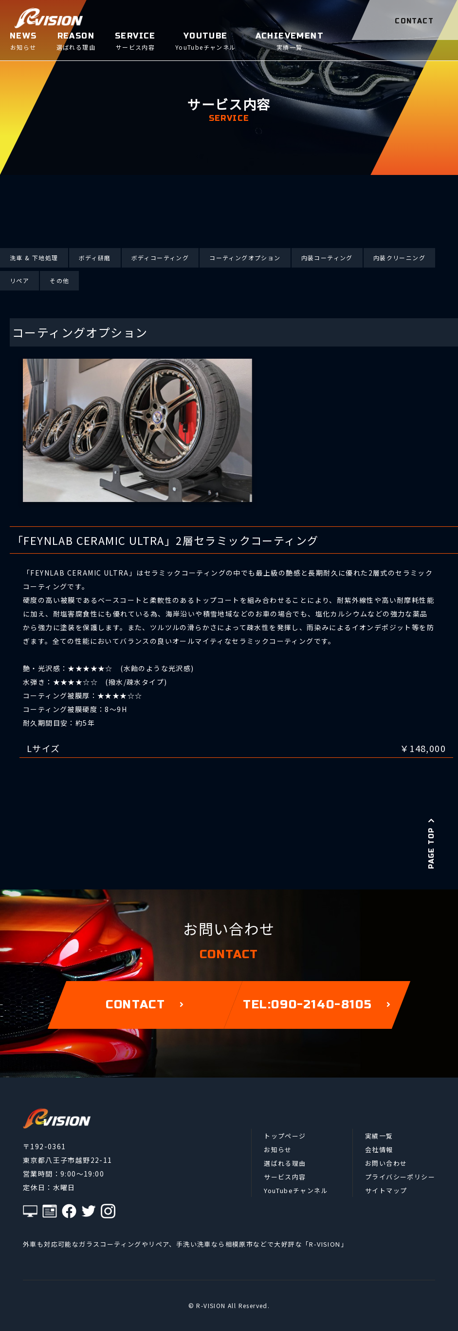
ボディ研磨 (95, 257)
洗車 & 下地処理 (34, 257)
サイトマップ (386, 1190)
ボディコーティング (160, 257)
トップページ (285, 1135)
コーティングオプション (244, 257)
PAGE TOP (431, 843)
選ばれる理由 (285, 1163)
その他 (59, 280)
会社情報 (379, 1149)
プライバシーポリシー (400, 1176)
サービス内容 (285, 1176)
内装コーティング (327, 257)
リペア (19, 280)
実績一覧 (379, 1135)
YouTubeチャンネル (296, 1190)
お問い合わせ (386, 1163)
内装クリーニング (399, 257)
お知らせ (278, 1149)
